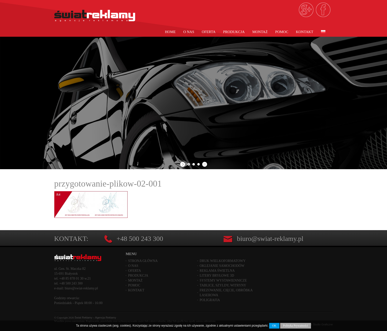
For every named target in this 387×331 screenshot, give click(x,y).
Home (170, 32)
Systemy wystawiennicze (223, 280)
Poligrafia (210, 300)
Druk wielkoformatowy (223, 261)
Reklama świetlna (217, 270)
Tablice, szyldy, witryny (223, 285)
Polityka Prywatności (295, 325)
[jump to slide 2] (193, 164)
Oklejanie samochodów (222, 266)
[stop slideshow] (204, 164)
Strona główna (143, 261)
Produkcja (234, 32)
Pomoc (281, 32)
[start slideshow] (183, 164)
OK (274, 325)
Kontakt (304, 32)
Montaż (260, 32)
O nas (188, 32)
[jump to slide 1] (188, 164)
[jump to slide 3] (198, 164)
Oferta (208, 32)
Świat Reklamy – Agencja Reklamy (95, 317)
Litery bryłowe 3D (217, 275)
